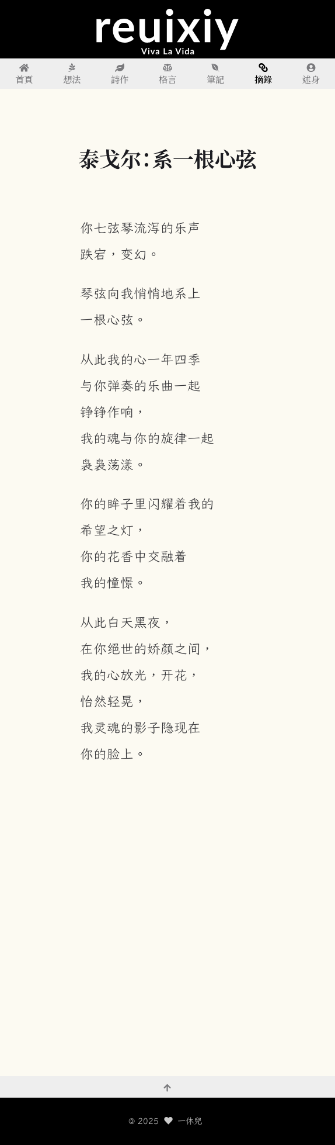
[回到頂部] (167, 1087)
